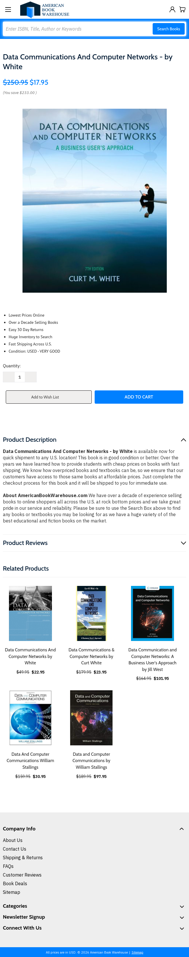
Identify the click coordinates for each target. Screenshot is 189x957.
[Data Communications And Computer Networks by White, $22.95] (30, 613)
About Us (13, 840)
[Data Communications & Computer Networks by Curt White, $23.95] (91, 613)
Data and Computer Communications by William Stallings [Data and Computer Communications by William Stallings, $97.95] (91, 761)
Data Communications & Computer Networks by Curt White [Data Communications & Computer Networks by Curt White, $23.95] (91, 656)
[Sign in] (172, 9)
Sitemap (11, 892)
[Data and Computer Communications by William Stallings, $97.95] (91, 717)
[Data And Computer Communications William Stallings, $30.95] (30, 717)
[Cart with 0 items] (182, 9)
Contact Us (14, 849)
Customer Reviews (22, 875)
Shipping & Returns (23, 857)
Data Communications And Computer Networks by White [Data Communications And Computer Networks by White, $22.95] (30, 656)
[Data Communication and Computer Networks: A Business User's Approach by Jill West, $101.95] (152, 613)
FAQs (8, 866)
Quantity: (12, 365)
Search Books (168, 28)
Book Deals (15, 883)
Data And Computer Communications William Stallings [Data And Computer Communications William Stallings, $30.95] (30, 761)
